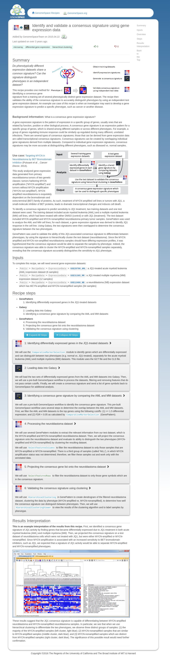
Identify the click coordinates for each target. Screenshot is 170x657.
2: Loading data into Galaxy (42, 368)
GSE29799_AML (78, 269)
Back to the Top (139, 55)
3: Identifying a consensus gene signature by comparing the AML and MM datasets (75, 395)
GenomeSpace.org (75, 13)
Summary (139, 25)
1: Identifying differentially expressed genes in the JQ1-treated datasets (68, 343)
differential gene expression (38, 47)
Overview (139, 34)
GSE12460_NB (77, 283)
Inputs (139, 30)
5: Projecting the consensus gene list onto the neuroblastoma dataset (67, 466)
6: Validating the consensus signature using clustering (58, 488)
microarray (18, 47)
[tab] (71, 351)
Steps (139, 39)
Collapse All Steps (67, 335)
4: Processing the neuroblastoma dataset (50, 423)
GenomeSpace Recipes (46, 13)
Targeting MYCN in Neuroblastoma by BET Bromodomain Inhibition (32, 159)
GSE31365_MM (77, 276)
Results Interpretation (139, 44)
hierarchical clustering (62, 47)
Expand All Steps (36, 335)
